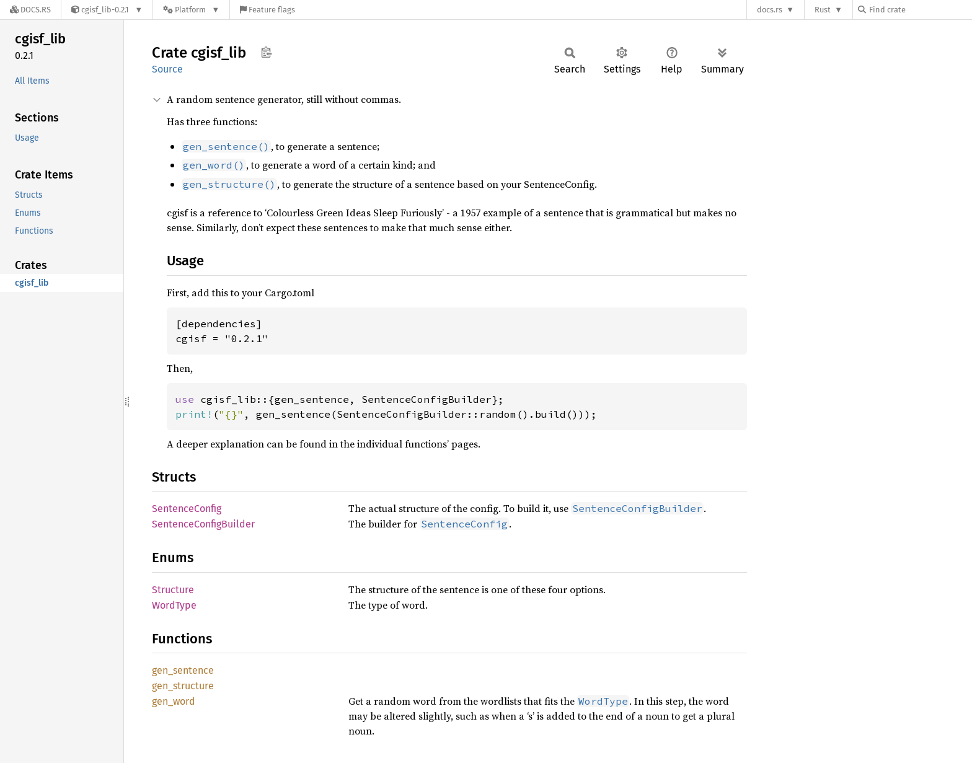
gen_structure (183, 686)
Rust (823, 9)
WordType (174, 605)
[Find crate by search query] (920, 9)
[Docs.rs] (30, 9)
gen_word (173, 701)
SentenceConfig (186, 508)
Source (167, 69)
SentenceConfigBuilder (203, 524)
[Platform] (191, 9)
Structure (173, 590)
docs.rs (769, 9)
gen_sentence (183, 670)
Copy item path (266, 52)
